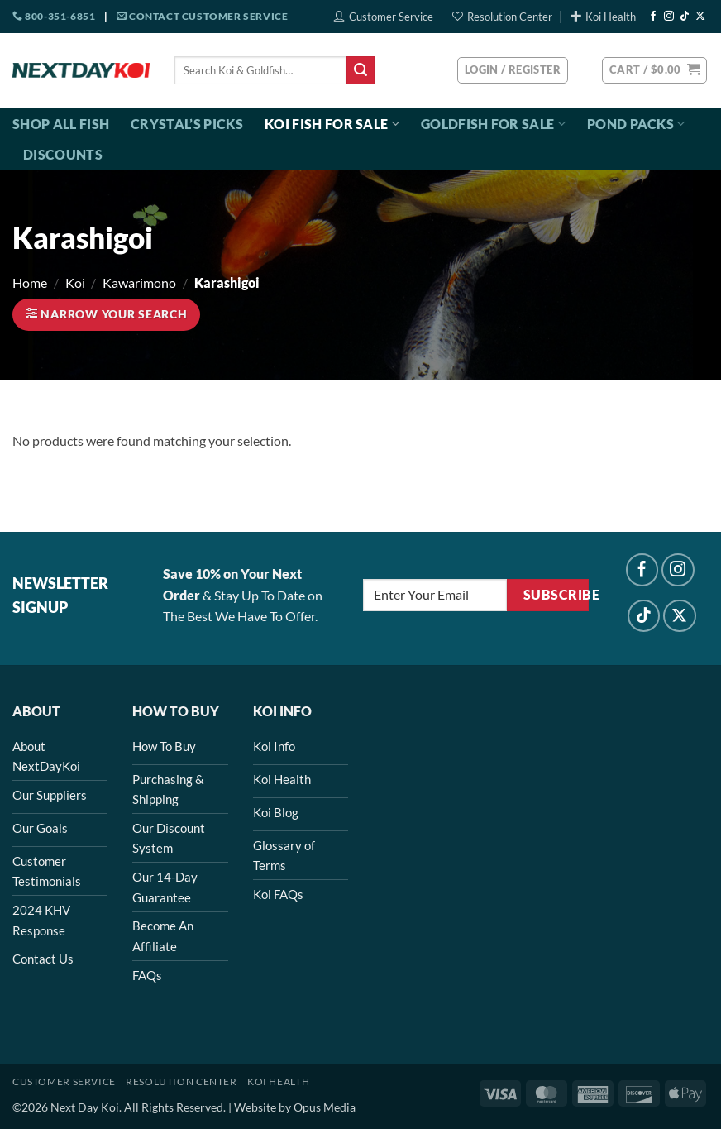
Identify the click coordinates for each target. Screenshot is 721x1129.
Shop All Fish (60, 124)
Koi (75, 282)
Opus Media (325, 1107)
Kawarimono (139, 282)
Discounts (63, 154)
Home (29, 282)
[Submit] (360, 70)
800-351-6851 (53, 16)
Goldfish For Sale (493, 124)
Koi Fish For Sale (332, 124)
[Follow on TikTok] (685, 16)
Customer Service (383, 16)
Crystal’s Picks (187, 124)
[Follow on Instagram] (669, 16)
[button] (654, 70)
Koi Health (603, 16)
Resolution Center (502, 16)
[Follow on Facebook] (653, 16)
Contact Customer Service (203, 16)
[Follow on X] (700, 16)
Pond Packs (636, 124)
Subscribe (556, 594)
